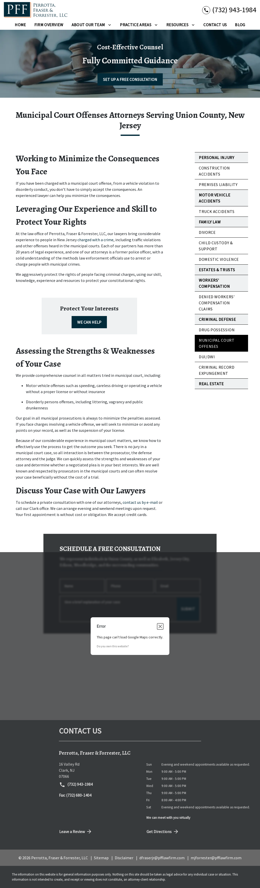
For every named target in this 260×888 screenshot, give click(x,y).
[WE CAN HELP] (89, 322)
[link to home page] (35, 10)
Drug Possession (217, 329)
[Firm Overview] (49, 25)
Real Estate (211, 383)
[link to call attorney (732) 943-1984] (229, 9)
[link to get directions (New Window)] (99, 770)
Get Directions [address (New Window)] (163, 831)
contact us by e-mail (140, 502)
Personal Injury (216, 157)
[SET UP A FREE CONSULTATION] (130, 79)
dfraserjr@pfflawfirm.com (162, 857)
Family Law (210, 221)
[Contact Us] (215, 25)
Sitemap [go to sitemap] (101, 857)
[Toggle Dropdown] (109, 24)
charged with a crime (95, 239)
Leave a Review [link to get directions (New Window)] (75, 831)
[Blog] (240, 25)
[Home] (20, 25)
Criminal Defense (217, 319)
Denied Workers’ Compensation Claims (217, 302)
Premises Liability (218, 184)
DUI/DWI (207, 356)
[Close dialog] (160, 626)
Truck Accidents (217, 211)
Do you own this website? (113, 646)
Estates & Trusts (217, 269)
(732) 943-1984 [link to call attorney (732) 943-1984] (76, 785)
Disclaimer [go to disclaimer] (124, 857)
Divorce (207, 232)
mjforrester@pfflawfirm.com (216, 857)
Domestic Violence (219, 259)
